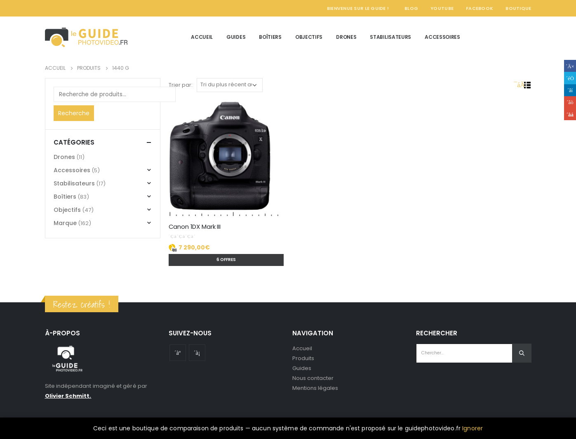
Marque (65, 223)
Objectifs (308, 36)
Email (570, 114)
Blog (411, 8)
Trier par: (181, 85)
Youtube (177, 352)
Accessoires (442, 36)
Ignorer (472, 428)
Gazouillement (570, 78)
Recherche (73, 113)
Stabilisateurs (390, 36)
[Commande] (230, 85)
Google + (570, 102)
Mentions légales (315, 388)
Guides (235, 36)
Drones (346, 36)
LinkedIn (570, 90)
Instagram (197, 352)
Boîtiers (270, 36)
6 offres (226, 259)
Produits (303, 358)
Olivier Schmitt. (68, 396)
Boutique (518, 8)
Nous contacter (313, 378)
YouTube (442, 8)
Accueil (202, 36)
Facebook (479, 8)
